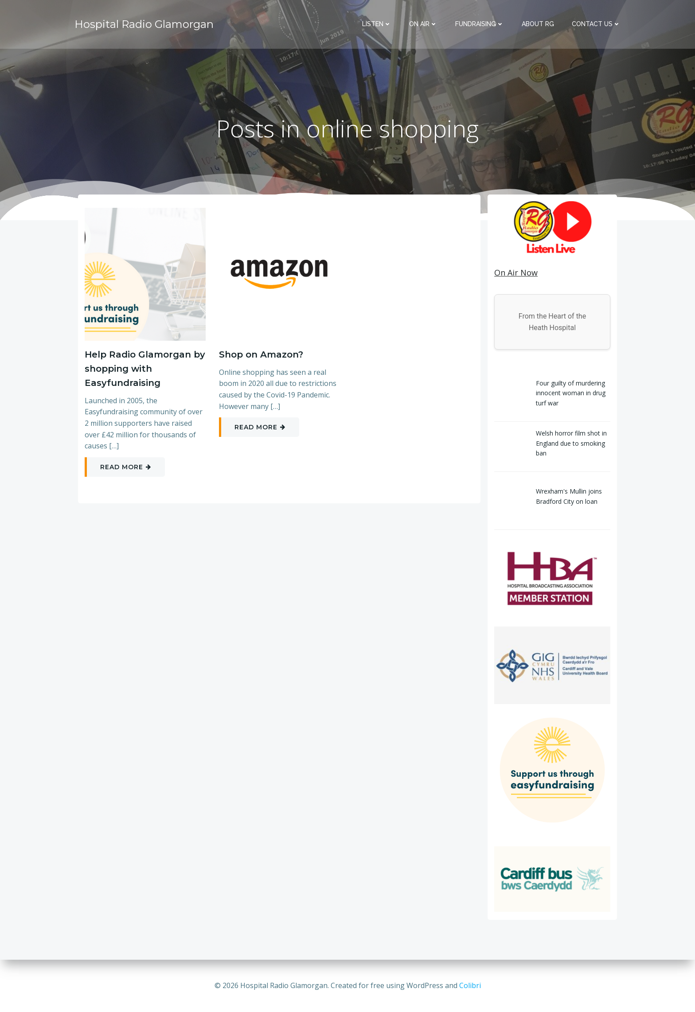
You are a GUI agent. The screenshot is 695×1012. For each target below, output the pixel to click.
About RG (538, 24)
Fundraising (479, 24)
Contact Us (596, 24)
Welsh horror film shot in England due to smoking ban (571, 443)
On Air (423, 24)
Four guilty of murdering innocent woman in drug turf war (570, 393)
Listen (376, 24)
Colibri (470, 985)
